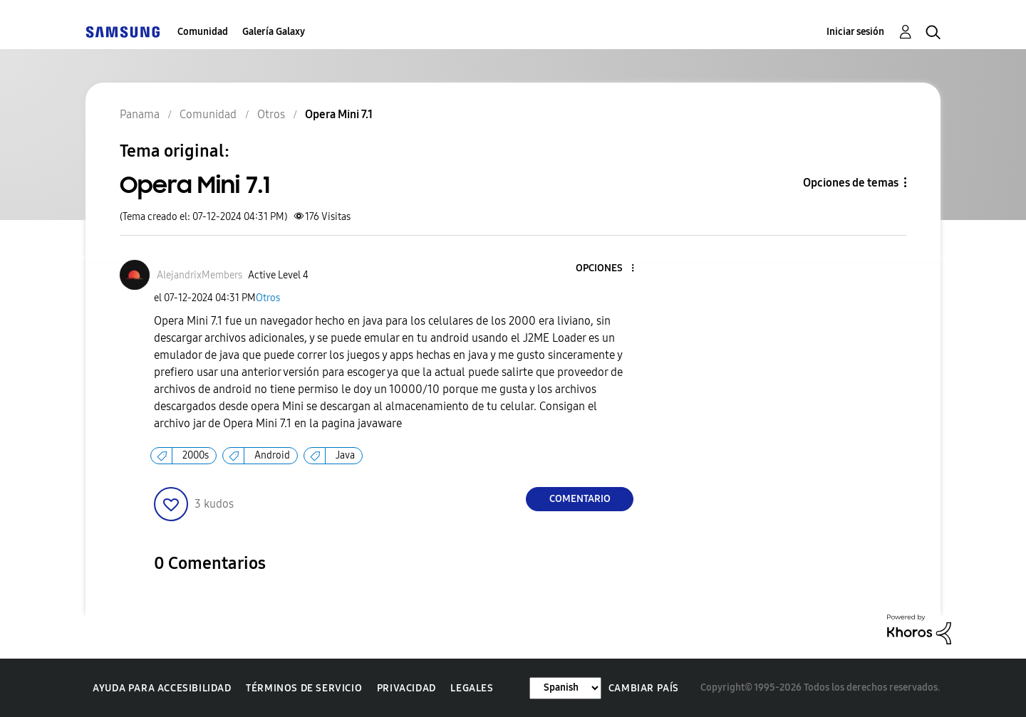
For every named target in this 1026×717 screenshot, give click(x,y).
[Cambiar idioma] (565, 688)
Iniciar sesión (855, 32)
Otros (268, 298)
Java (345, 455)
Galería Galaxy (273, 32)
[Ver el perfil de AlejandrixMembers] (199, 275)
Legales (471, 688)
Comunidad (202, 32)
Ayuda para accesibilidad (162, 688)
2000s (195, 455)
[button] (609, 269)
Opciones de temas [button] (850, 182)
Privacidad (406, 688)
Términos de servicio (304, 688)
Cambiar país (643, 688)
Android (272, 455)
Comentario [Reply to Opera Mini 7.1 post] (580, 499)
